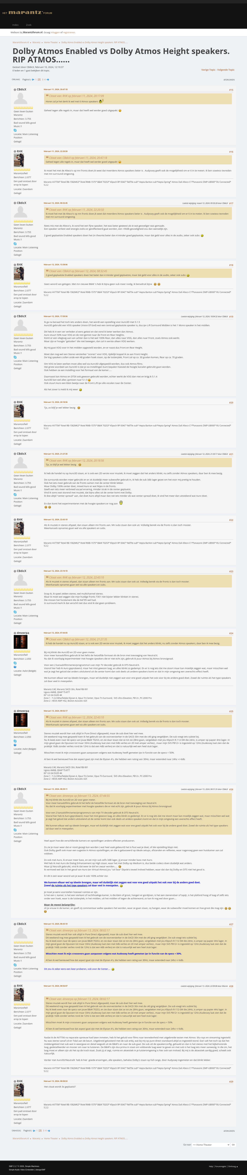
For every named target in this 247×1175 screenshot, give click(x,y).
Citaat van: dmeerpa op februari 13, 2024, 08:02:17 (79, 930)
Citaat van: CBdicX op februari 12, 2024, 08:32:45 (78, 271)
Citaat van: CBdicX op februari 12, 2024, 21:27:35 (78, 639)
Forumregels (220, 1166)
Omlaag (16, 79)
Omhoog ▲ (233, 1166)
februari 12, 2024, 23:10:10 (56, 571)
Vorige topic (208, 69)
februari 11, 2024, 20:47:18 (56, 89)
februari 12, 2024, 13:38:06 (56, 264)
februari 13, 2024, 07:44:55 (56, 632)
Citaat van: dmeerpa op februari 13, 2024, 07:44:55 (79, 796)
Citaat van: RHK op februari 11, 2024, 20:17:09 (76, 96)
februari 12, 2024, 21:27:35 (56, 453)
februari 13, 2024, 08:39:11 (56, 789)
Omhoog (16, 1130)
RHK (19, 151)
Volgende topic (225, 69)
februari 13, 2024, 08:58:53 (56, 1081)
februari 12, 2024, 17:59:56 (56, 316)
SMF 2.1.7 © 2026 (16, 1166)
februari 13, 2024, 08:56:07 (56, 986)
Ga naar (187, 1144)
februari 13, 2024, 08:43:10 (56, 923)
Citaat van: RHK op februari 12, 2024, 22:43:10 (76, 577)
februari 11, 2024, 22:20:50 (56, 151)
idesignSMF (40, 1170)
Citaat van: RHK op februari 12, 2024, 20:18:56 (76, 460)
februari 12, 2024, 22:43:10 (56, 519)
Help (211, 1166)
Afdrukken (229, 79)
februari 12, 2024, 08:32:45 (56, 203)
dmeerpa (23, 633)
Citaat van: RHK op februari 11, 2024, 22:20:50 (76, 210)
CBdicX (21, 89)
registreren (69, 32)
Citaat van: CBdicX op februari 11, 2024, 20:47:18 (78, 158)
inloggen (55, 32)
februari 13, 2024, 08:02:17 (56, 710)
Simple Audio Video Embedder (21, 1170)
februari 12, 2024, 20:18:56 (56, 402)
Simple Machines (32, 1166)
